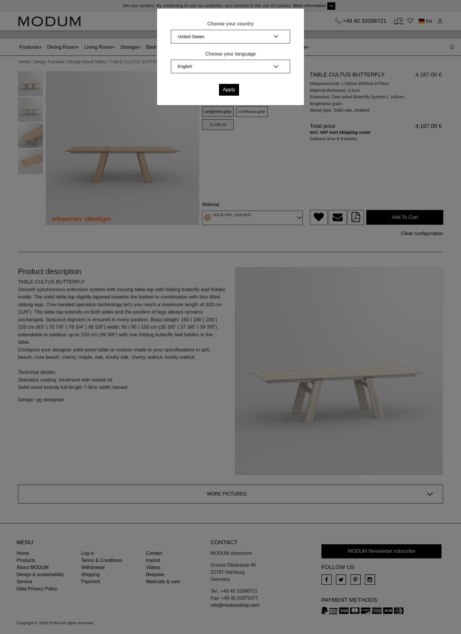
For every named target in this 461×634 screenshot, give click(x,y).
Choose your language (230, 54)
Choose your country (230, 24)
